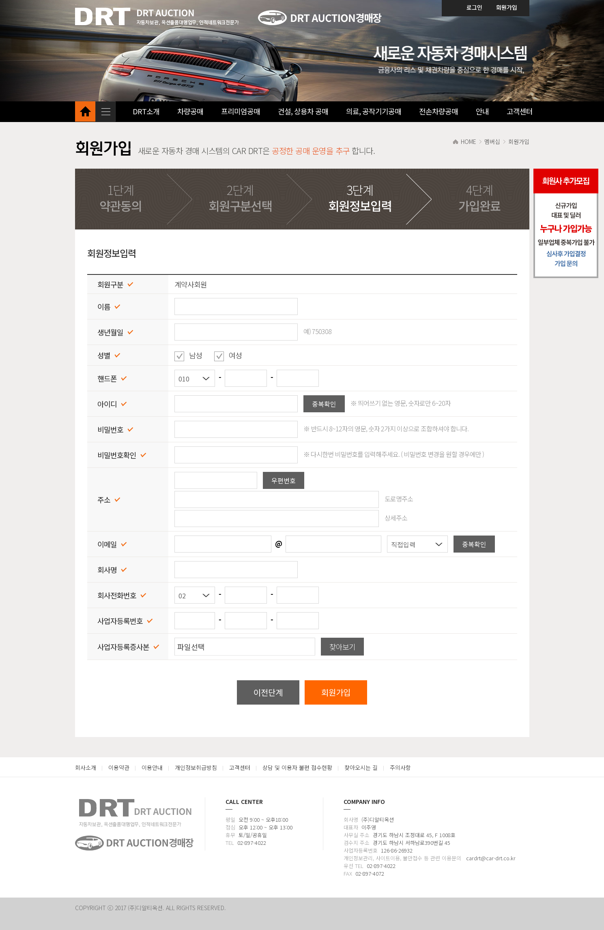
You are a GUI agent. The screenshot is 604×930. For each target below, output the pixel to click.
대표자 (351, 827)
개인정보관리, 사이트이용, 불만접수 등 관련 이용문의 (403, 858)
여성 (233, 355)
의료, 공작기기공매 (373, 111)
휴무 (230, 835)
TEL (230, 842)
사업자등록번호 (361, 850)
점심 (230, 827)
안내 (482, 111)
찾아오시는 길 (361, 767)
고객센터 (520, 111)
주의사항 (400, 767)
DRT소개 (146, 111)
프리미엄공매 (240, 111)
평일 (230, 819)
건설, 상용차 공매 (303, 111)
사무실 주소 (357, 835)
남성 (193, 355)
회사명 (351, 819)
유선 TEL (353, 866)
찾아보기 (342, 646)
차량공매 (190, 111)
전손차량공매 (438, 111)
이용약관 (118, 767)
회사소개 (85, 767)
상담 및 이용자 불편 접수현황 (297, 767)
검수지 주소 (357, 842)
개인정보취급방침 (196, 767)
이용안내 (152, 767)
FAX (348, 873)
